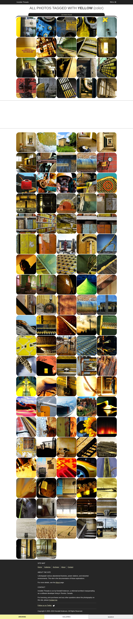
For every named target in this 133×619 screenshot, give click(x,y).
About (63, 567)
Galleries (47, 567)
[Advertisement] (66, 114)
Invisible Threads (23, 2)
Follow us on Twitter (46, 605)
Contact (70, 567)
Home (40, 567)
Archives (56, 567)
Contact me (53, 600)
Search (111, 617)
